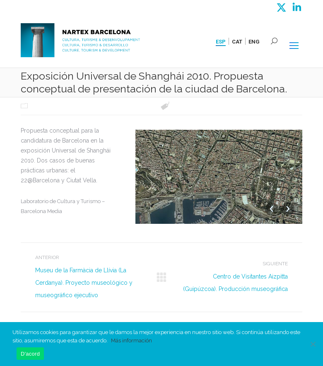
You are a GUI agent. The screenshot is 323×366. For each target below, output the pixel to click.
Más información (131, 340)
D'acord (30, 354)
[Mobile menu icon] (294, 45)
